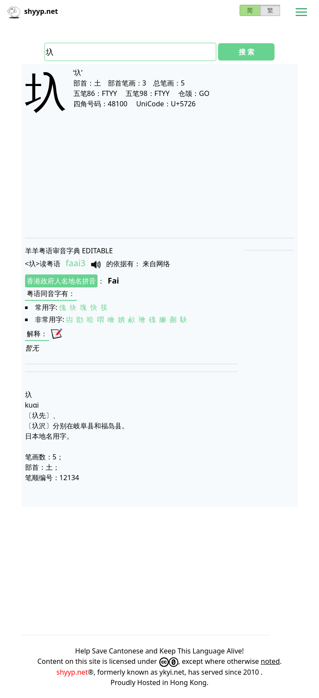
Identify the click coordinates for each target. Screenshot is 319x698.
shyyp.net (72, 672)
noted (270, 661)
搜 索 (246, 52)
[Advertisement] (159, 182)
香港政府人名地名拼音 (61, 281)
